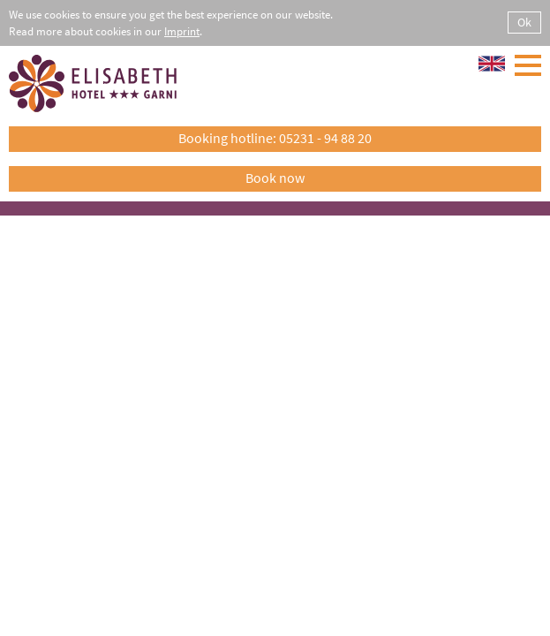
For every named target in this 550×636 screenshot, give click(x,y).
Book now (275, 177)
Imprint (182, 31)
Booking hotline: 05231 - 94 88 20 (275, 138)
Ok (524, 22)
